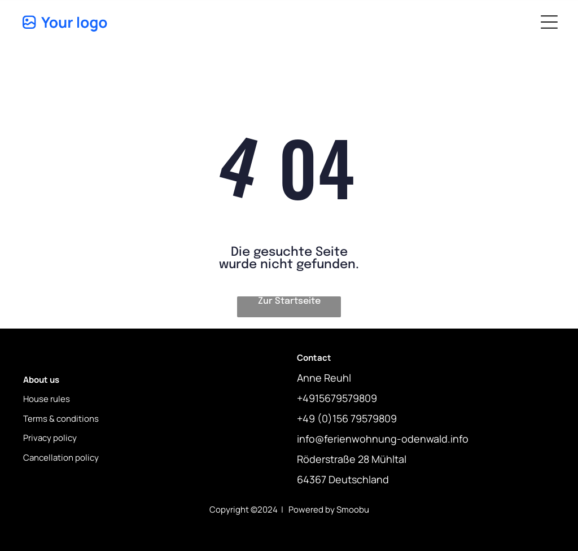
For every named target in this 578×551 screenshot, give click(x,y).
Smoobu (352, 509)
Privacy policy (50, 438)
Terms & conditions (61, 419)
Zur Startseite (289, 301)
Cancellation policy (61, 457)
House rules (46, 399)
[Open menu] (549, 22)
